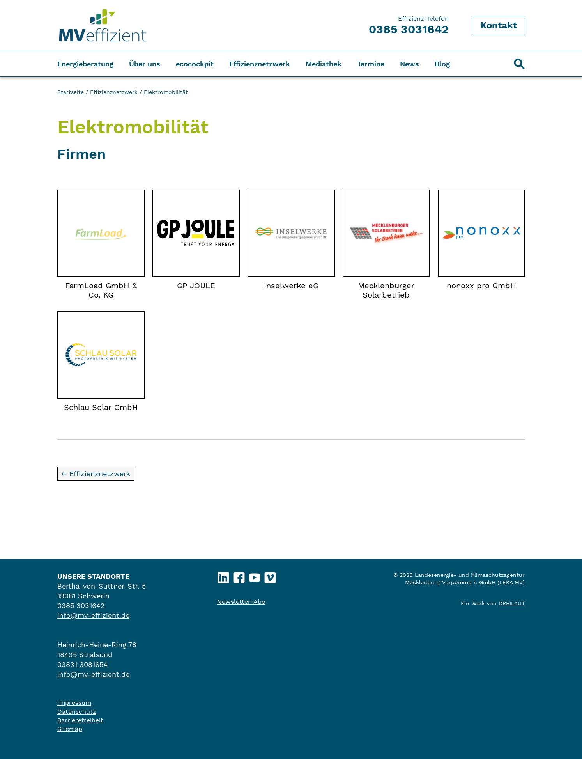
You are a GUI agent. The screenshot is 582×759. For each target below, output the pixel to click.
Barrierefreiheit (80, 720)
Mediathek (323, 64)
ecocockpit (195, 64)
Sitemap (69, 728)
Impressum (74, 702)
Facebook (238, 575)
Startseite (70, 92)
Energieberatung (85, 64)
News (409, 64)
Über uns (144, 64)
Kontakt (498, 25)
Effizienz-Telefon (409, 25)
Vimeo (270, 575)
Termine (370, 64)
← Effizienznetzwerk (96, 474)
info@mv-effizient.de (93, 615)
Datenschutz (76, 711)
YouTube (254, 575)
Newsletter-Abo (241, 601)
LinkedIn (223, 575)
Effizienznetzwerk (259, 64)
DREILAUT (512, 603)
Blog (442, 64)
